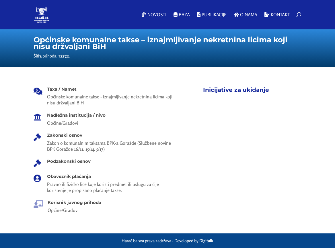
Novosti (154, 14)
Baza (182, 14)
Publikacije (212, 14)
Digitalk (206, 240)
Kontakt (277, 14)
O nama (245, 14)
